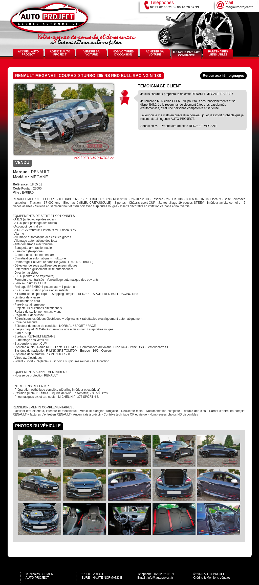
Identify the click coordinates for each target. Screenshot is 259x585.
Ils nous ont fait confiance (186, 54)
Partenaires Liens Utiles (218, 53)
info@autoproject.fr (160, 577)
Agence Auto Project (60, 53)
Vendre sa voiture (91, 53)
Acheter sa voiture (155, 53)
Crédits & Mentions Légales (211, 577)
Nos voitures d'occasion (123, 53)
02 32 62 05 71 (161, 7)
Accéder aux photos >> (94, 158)
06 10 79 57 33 (188, 7)
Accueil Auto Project (28, 53)
